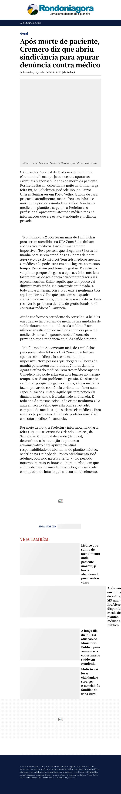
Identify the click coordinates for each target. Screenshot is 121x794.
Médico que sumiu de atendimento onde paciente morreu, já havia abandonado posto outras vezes (90, 563)
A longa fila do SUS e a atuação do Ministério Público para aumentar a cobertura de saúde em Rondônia (90, 647)
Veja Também (34, 539)
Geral (24, 33)
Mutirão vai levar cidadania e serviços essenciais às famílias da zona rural (90, 681)
